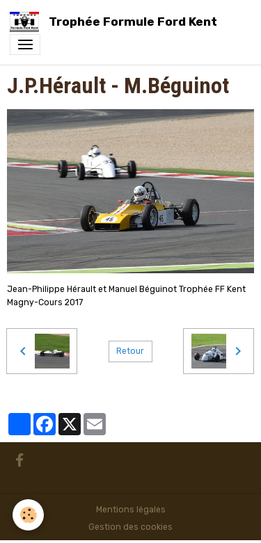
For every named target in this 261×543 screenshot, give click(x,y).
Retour (130, 351)
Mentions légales (131, 509)
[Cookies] (28, 514)
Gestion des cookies (130, 527)
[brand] (116, 22)
